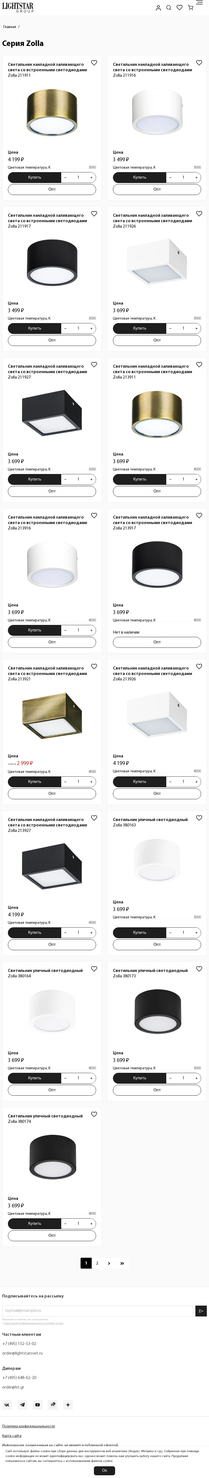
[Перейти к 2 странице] (97, 1263)
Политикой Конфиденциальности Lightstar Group (33, 1323)
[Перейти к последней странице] (122, 1263)
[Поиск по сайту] (168, 7)
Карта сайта (11, 1436)
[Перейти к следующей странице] (109, 1263)
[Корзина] (190, 7)
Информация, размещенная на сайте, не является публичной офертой (60, 1445)
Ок (104, 1470)
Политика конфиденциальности (28, 1426)
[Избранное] (179, 7)
